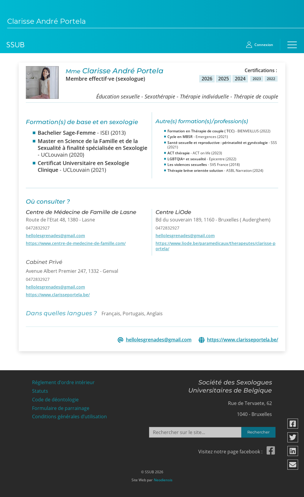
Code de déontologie (55, 398)
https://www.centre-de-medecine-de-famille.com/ (76, 241)
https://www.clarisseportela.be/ (58, 293)
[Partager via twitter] (293, 437)
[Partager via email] (293, 465)
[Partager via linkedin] (293, 451)
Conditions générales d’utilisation (69, 415)
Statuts (40, 390)
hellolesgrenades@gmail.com (55, 234)
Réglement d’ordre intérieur (63, 381)
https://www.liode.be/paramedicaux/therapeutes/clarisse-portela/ (216, 244)
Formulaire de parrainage (60, 406)
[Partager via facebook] (293, 424)
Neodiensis (163, 478)
